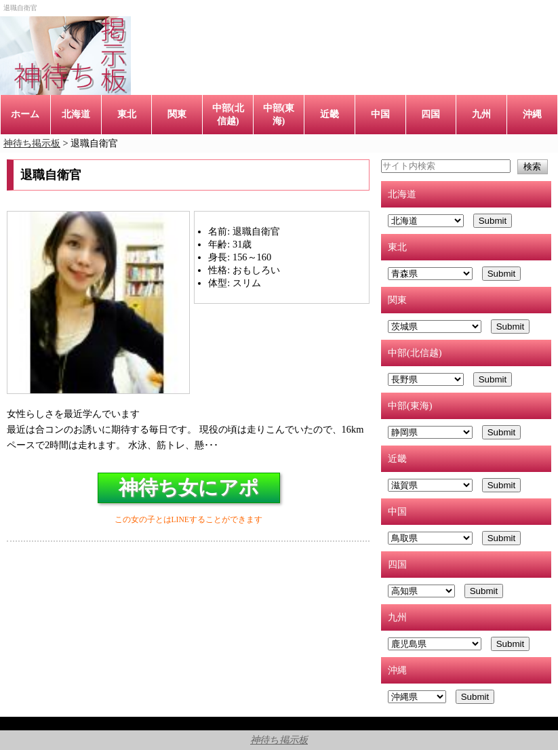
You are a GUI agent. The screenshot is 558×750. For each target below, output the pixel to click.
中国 (380, 113)
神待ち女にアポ (189, 487)
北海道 (76, 113)
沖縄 (532, 113)
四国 (430, 113)
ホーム (25, 113)
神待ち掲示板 (279, 739)
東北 (126, 113)
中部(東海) (279, 114)
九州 (481, 113)
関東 (176, 113)
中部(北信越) (228, 114)
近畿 (329, 113)
